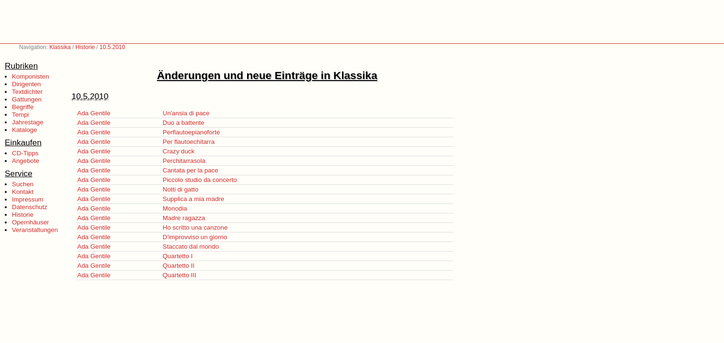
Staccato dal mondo (191, 246)
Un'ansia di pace (186, 113)
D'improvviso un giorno (195, 237)
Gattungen (26, 99)
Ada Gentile (94, 113)
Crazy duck (179, 151)
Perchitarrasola (184, 160)
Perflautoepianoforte (191, 132)
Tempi (20, 114)
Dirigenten (26, 84)
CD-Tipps (25, 153)
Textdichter (27, 91)
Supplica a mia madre (193, 198)
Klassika (60, 47)
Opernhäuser (30, 222)
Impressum (27, 199)
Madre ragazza (184, 218)
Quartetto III (179, 275)
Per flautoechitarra (189, 141)
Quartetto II (179, 265)
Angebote (25, 160)
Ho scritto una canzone (195, 227)
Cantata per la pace (190, 170)
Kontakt (22, 191)
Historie (85, 47)
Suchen (22, 184)
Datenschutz (29, 207)
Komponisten (30, 76)
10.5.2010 (112, 47)
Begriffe (23, 107)
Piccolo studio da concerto (200, 179)
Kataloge (24, 129)
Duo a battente (183, 122)
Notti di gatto (180, 189)
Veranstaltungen (35, 229)
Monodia (175, 208)
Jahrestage (27, 122)
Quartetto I (178, 256)
